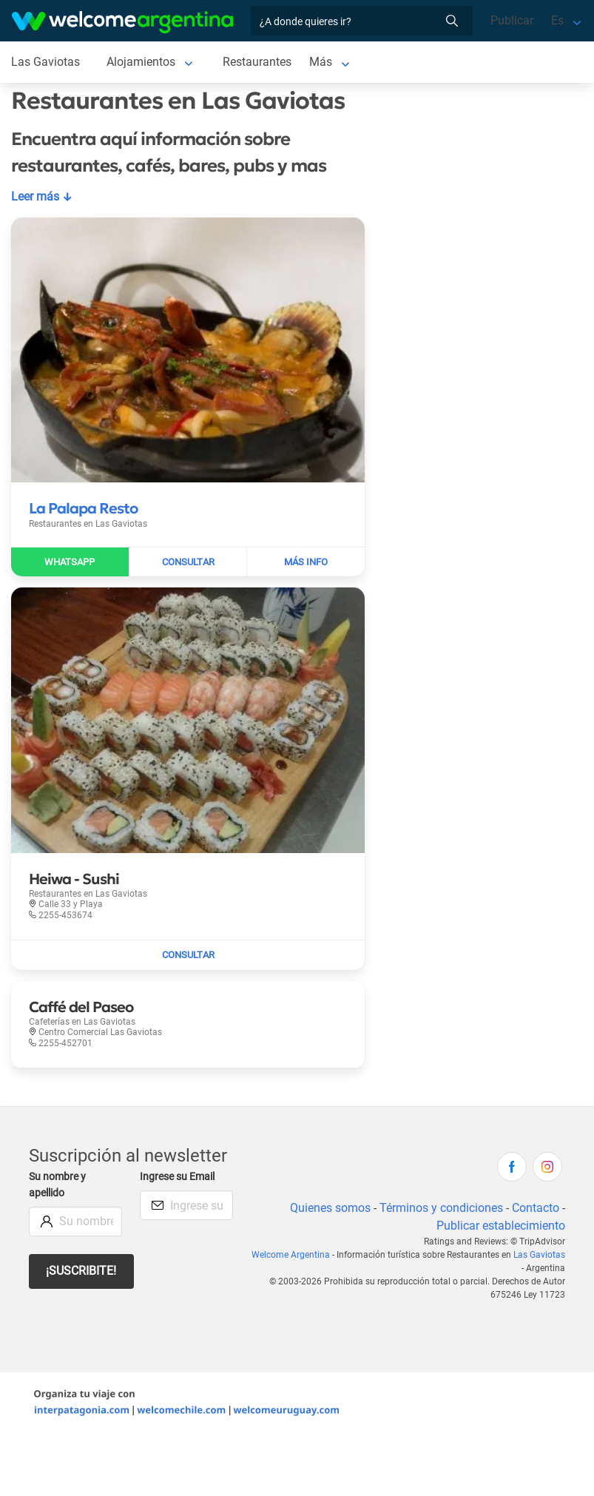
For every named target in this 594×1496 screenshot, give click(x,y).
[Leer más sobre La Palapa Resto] (83, 508)
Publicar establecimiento (500, 1226)
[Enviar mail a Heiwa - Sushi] (188, 955)
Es (557, 20)
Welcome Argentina (291, 1255)
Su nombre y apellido (57, 1184)
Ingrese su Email (177, 1176)
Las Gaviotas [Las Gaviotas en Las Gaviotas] (45, 62)
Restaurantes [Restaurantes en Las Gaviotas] (257, 62)
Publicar (511, 20)
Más (320, 62)
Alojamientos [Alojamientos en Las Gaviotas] (141, 62)
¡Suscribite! (81, 1271)
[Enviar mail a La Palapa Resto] (188, 562)
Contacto (535, 1208)
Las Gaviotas (539, 1255)
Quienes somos (330, 1208)
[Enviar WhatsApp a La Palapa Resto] (70, 562)
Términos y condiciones (441, 1208)
